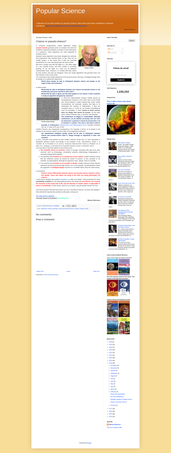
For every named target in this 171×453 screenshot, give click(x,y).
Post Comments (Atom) (51, 274)
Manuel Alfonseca (115, 424)
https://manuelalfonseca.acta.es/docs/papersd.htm (66, 26)
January (113, 405)
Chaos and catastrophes (117, 394)
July (112, 378)
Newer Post (39, 271)
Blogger (89, 443)
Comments (112, 52)
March (113, 389)
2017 (110, 408)
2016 (110, 411)
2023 (110, 350)
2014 (110, 416)
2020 (110, 358)
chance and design (53, 208)
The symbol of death (124, 143)
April (112, 386)
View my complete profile (114, 427)
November (114, 368)
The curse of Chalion (124, 170)
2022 (110, 352)
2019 (110, 360)
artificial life (44, 208)
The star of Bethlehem (117, 396)
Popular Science (60, 11)
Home (68, 271)
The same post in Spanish (45, 196)
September (114, 373)
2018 (110, 363)
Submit (120, 80)
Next (67, 198)
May (112, 384)
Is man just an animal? (124, 197)
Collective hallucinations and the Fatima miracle (126, 226)
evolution (76, 208)
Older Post (96, 271)
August (113, 376)
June (112, 381)
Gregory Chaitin (84, 208)
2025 (110, 344)
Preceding (61, 198)
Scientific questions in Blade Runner (121, 399)
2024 (110, 347)
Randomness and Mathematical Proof (73, 125)
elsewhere (63, 179)
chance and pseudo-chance (66, 208)
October (113, 370)
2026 (110, 342)
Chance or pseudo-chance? (118, 402)
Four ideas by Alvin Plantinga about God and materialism (125, 212)
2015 (110, 414)
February (113, 392)
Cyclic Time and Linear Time (126, 183)
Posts (110, 49)
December (114, 365)
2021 (110, 355)
